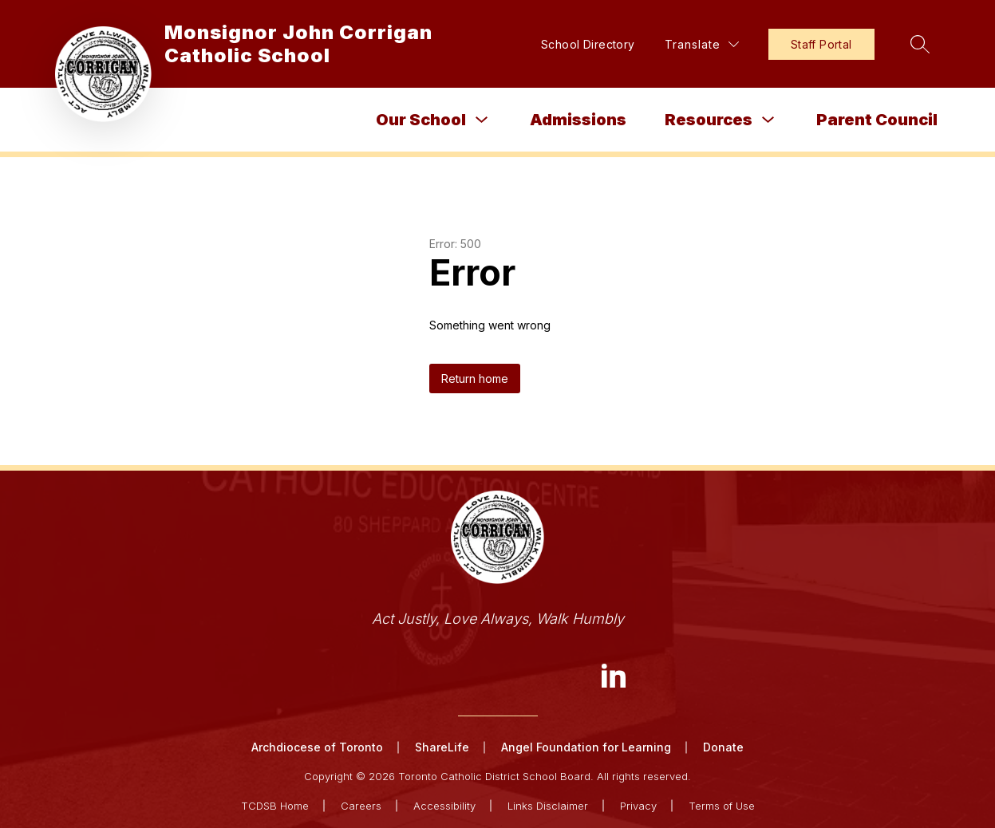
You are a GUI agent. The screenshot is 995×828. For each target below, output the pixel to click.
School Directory (588, 44)
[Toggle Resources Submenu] (768, 120)
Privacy (638, 805)
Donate (723, 747)
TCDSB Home (275, 805)
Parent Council (877, 119)
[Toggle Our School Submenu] (482, 120)
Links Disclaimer (547, 805)
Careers (361, 805)
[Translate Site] (702, 44)
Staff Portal (821, 44)
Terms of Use (722, 805)
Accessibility (444, 805)
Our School (421, 119)
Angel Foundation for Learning (586, 747)
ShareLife (442, 747)
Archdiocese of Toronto (317, 747)
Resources (708, 119)
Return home (474, 378)
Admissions (578, 119)
